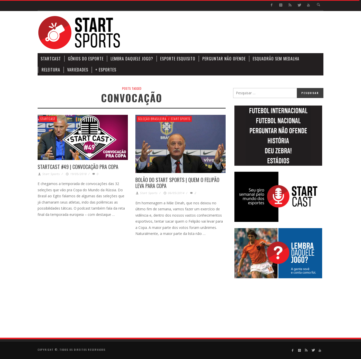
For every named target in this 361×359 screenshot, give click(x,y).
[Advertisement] (232, 32)
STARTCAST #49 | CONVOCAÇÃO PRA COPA (78, 166)
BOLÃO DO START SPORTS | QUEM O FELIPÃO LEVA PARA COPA (177, 183)
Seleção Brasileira (152, 119)
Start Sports (51, 174)
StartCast (47, 119)
